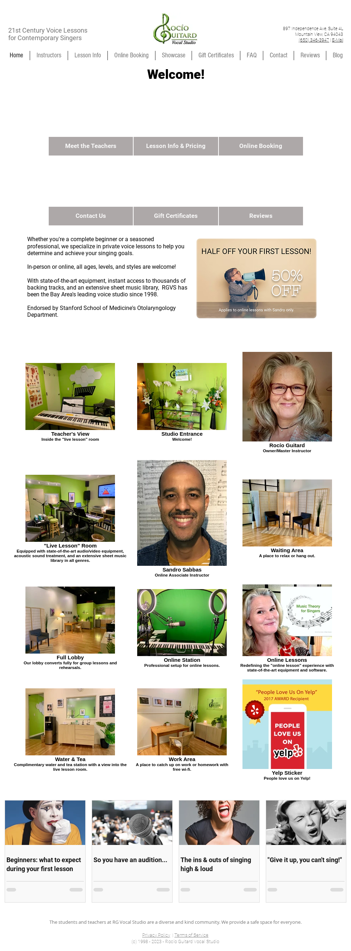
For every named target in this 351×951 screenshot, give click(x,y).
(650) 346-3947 (314, 40)
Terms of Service (191, 935)
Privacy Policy (156, 935)
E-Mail (337, 40)
